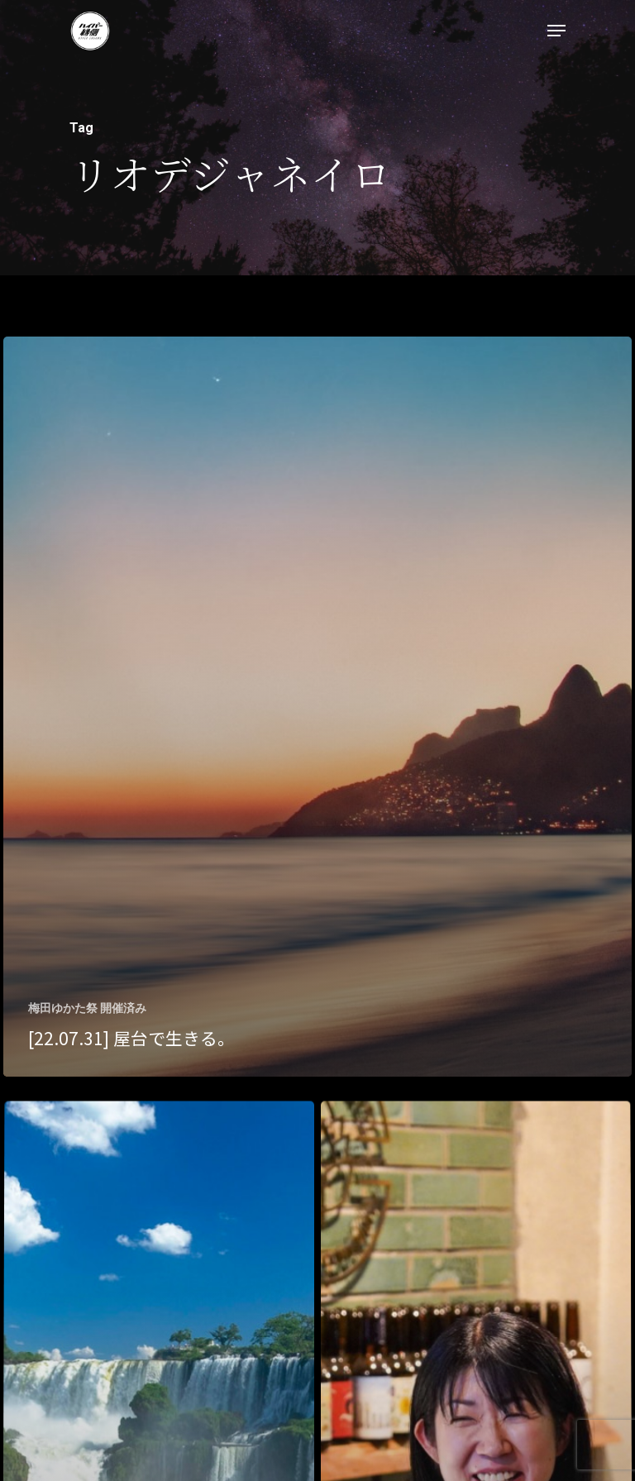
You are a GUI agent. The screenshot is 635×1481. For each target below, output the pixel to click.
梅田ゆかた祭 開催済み (87, 1008)
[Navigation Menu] (556, 30)
